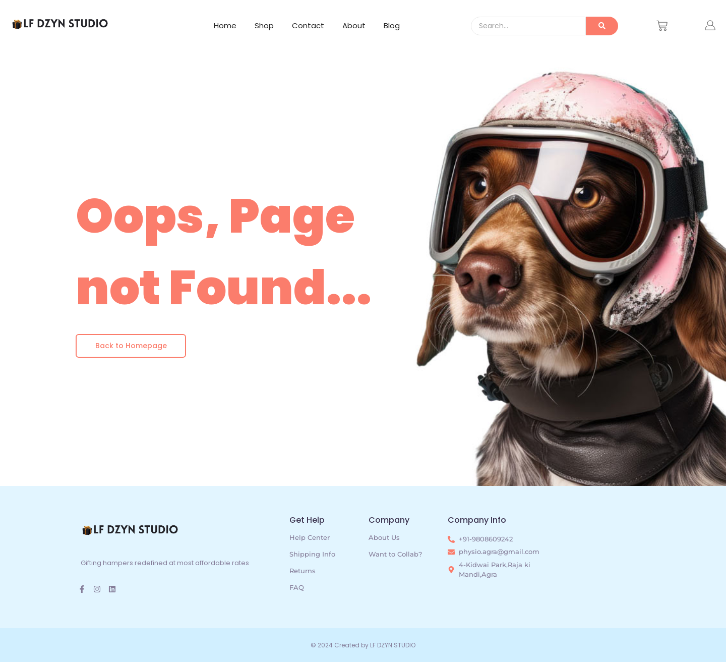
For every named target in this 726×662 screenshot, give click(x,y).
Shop (264, 25)
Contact (308, 25)
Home (225, 25)
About (354, 25)
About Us (384, 537)
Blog (392, 25)
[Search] (528, 26)
